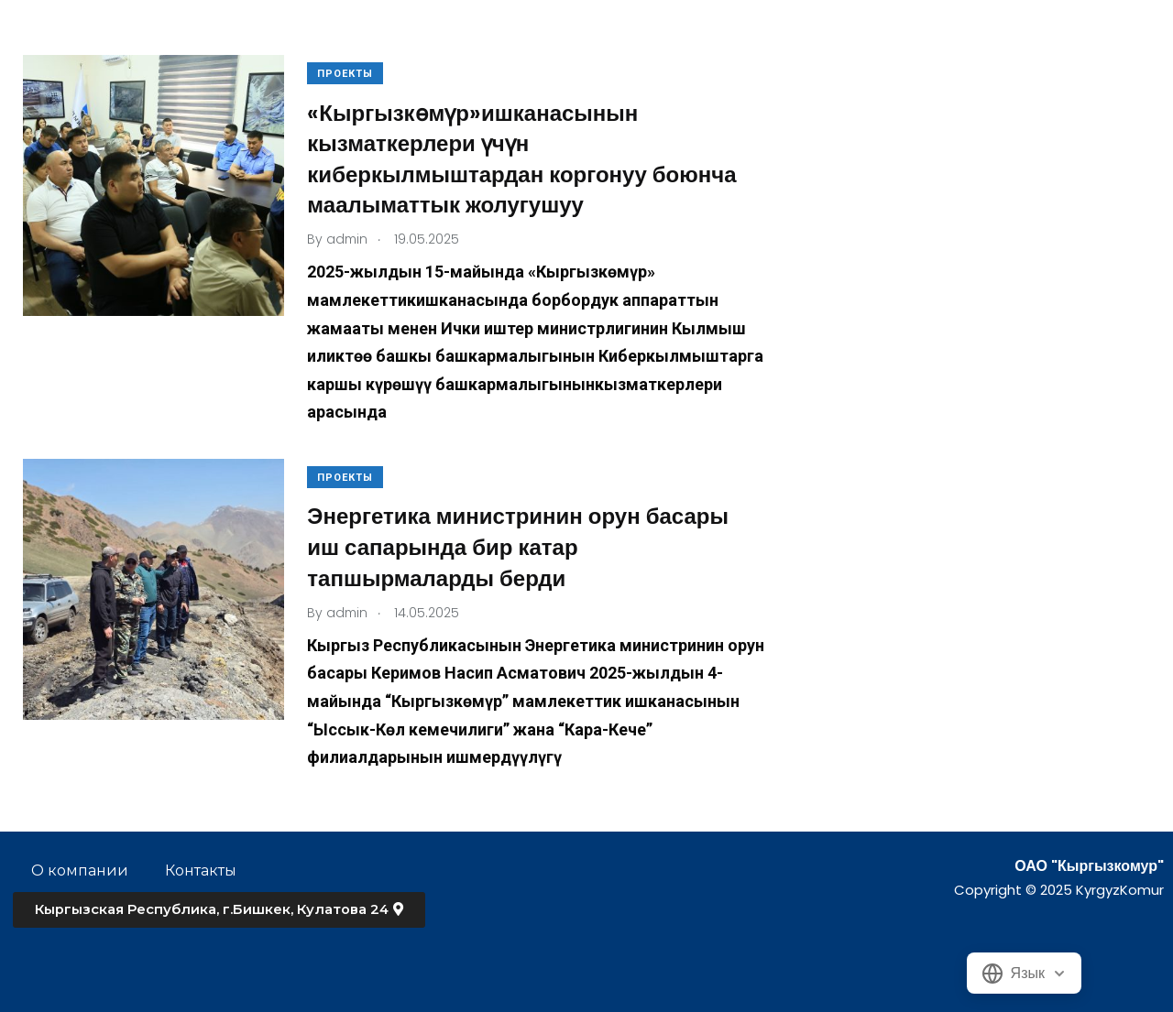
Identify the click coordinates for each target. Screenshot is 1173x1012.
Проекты (350, 74)
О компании (79, 870)
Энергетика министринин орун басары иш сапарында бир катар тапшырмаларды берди (522, 547)
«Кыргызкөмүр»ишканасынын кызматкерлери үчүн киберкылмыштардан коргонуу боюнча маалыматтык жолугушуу (526, 159)
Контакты (200, 870)
